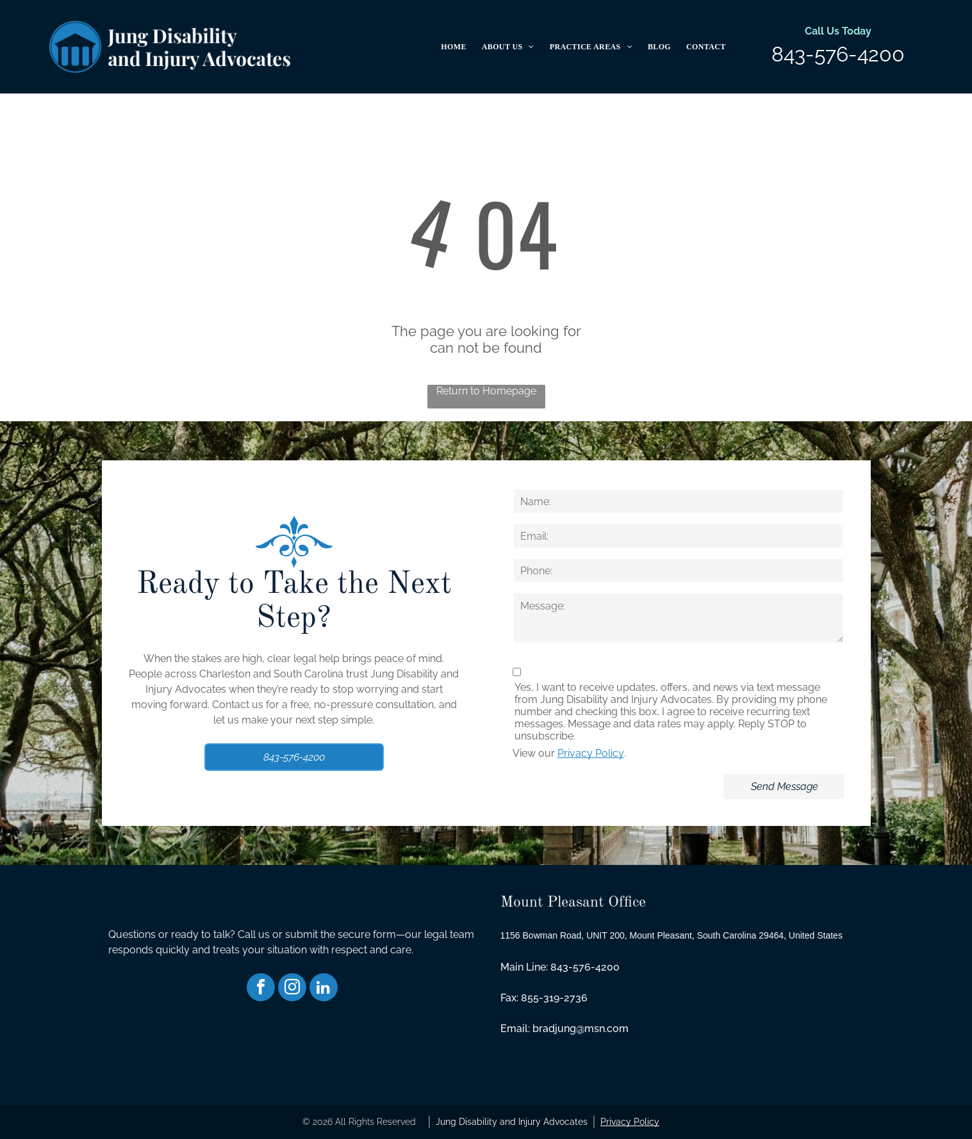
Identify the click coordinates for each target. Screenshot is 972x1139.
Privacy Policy (590, 753)
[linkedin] (323, 989)
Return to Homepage (486, 391)
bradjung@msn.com (580, 1028)
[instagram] (292, 989)
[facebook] (261, 989)
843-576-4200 (838, 54)
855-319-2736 (554, 998)
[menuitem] (453, 47)
